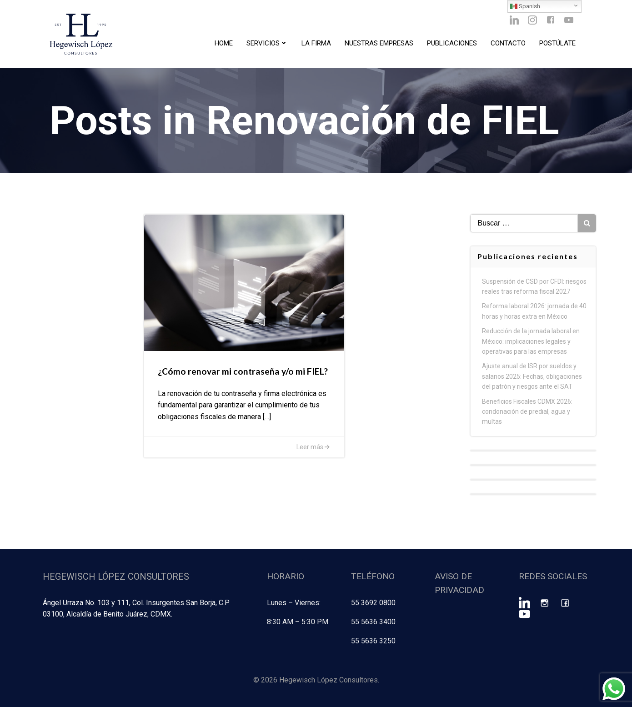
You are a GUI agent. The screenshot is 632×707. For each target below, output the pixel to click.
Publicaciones (452, 43)
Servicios (267, 43)
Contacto (508, 43)
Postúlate (557, 43)
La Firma (316, 43)
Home (224, 43)
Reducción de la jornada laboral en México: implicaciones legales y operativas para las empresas (531, 341)
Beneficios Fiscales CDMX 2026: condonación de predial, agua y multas (527, 412)
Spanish (525, 6)
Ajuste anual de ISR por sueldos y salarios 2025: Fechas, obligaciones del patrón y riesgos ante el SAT (532, 376)
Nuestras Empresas (379, 43)
